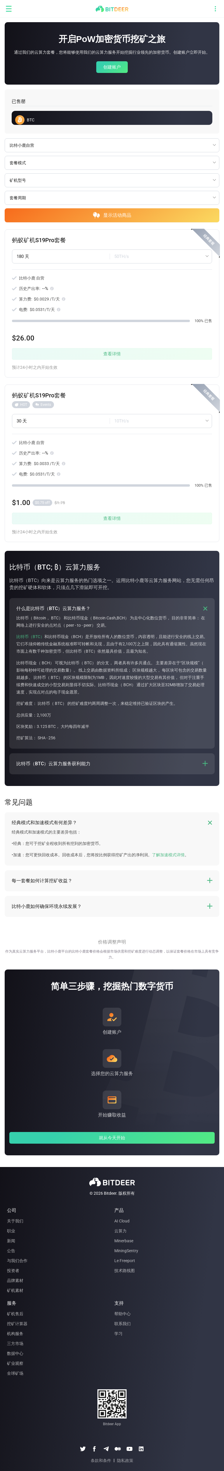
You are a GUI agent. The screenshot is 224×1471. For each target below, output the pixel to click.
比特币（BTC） (30, 636)
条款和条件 (101, 1460)
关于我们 (15, 1221)
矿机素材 (15, 1290)
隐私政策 (125, 1460)
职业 (11, 1231)
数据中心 (15, 1353)
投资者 (13, 1270)
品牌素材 (15, 1280)
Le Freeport (124, 1260)
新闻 (11, 1240)
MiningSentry (126, 1250)
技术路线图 (124, 1270)
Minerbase (123, 1240)
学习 (118, 1333)
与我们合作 (17, 1260)
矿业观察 (15, 1363)
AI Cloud (122, 1221)
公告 (11, 1250)
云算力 (120, 1231)
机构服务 (15, 1333)
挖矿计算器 (17, 1323)
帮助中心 (122, 1313)
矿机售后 (15, 1313)
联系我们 (122, 1323)
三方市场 (15, 1343)
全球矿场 (15, 1373)
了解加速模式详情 (168, 854)
